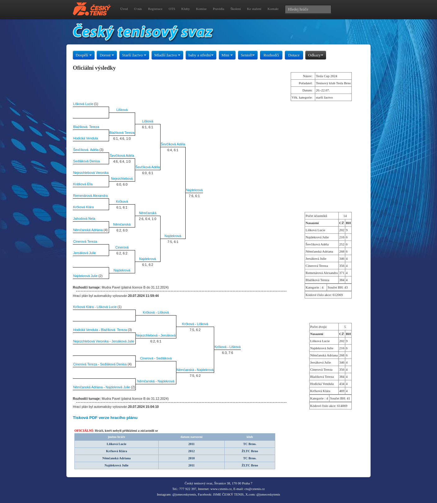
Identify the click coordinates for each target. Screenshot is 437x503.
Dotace (294, 55)
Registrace (155, 9)
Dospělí (84, 55)
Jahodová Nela (84, 218)
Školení (235, 9)
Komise (201, 9)
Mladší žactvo (167, 55)
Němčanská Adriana (88, 230)
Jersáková (168, 335)
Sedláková (164, 358)
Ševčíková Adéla (173, 144)
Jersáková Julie (84, 253)
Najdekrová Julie (85, 276)
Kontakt (272, 9)
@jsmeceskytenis (184, 494)
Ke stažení (254, 9)
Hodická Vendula (85, 138)
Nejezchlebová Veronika (90, 172)
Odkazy (315, 55)
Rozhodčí (271, 55)
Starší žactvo (134, 55)
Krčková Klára (83, 207)
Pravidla (218, 9)
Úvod (124, 9)
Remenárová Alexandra (90, 195)
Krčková (122, 201)
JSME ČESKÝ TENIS (228, 494)
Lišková (122, 110)
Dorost (106, 55)
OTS (172, 9)
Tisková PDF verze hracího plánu (105, 417)
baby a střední (201, 55)
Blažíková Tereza (86, 127)
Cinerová (122, 247)
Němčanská (147, 213)
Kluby (185, 9)
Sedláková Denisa (86, 161)
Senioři (248, 55)
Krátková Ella (83, 184)
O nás (138, 9)
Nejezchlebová (122, 178)
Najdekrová (194, 190)
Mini (227, 55)
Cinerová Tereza (85, 241)
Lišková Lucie (83, 104)
